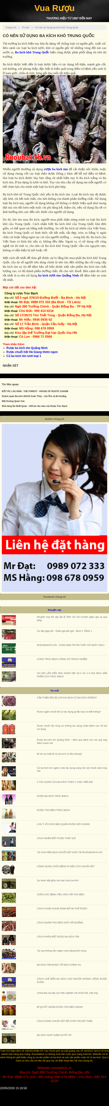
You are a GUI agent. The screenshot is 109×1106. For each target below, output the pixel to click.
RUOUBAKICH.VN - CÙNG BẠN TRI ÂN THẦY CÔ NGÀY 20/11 (70, 645)
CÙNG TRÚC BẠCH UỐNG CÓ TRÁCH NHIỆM (62, 659)
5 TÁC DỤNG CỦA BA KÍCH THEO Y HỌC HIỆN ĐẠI (65, 782)
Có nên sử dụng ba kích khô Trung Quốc (56, 27)
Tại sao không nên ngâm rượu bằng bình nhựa (61, 950)
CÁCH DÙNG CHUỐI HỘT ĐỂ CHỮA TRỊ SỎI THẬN (64, 1021)
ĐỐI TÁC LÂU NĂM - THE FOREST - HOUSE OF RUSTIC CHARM (35, 391)
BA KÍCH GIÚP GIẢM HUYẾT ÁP (54, 1035)
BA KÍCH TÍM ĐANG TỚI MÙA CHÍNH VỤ (59, 964)
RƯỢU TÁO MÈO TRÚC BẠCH (53, 810)
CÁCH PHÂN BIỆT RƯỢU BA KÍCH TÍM (58, 936)
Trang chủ (10, 27)
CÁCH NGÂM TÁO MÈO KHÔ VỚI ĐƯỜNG (60, 922)
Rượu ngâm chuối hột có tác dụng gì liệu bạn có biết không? (69, 711)
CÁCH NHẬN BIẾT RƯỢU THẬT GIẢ (56, 838)
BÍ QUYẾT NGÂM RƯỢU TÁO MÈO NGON (60, 1007)
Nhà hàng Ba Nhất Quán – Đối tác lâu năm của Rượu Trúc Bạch (34, 406)
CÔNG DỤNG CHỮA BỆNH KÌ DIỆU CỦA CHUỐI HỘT (66, 866)
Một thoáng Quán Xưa (13, 401)
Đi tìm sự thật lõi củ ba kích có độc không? (59, 753)
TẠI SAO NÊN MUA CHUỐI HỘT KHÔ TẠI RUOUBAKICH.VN (69, 852)
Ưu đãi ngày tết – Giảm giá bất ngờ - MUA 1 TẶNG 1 (64, 631)
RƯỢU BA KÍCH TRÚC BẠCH (52, 796)
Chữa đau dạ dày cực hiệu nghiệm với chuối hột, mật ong (67, 993)
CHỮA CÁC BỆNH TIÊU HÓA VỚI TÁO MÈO (60, 894)
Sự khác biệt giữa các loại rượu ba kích (58, 880)
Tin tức (25, 27)
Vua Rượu (54, 8)
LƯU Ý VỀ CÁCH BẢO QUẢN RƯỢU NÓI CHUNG (63, 824)
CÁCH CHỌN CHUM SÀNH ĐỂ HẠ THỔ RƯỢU (62, 908)
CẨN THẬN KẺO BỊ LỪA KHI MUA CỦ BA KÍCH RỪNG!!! (67, 697)
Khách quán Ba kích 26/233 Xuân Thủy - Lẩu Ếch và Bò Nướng (34, 396)
